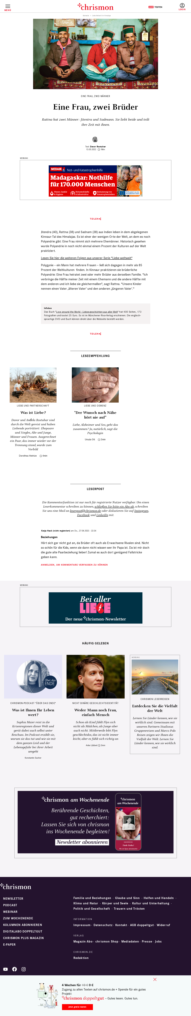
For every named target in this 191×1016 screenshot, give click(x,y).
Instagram (141, 511)
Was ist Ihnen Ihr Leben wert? (33, 713)
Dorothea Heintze (28, 455)
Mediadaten (130, 941)
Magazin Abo (83, 941)
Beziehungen (49, 537)
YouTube (5, 969)
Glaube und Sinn (127, 898)
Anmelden (182, 7)
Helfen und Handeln (159, 898)
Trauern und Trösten (129, 909)
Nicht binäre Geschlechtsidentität (95, 703)
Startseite (86, 16)
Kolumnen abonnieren (22, 925)
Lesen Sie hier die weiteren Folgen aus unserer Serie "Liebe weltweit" (86, 258)
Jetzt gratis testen (77, 1007)
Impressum (82, 925)
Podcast (10, 905)
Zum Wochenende (18, 918)
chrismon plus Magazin (23, 938)
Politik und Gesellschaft (91, 909)
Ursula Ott (90, 439)
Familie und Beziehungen (92, 898)
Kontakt (121, 925)
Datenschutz (103, 925)
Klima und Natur (85, 903)
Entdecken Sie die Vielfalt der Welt (155, 709)
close (154, 979)
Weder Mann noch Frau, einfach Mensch (95, 713)
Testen (155, 7)
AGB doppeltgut (142, 925)
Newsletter (13, 899)
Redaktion (81, 958)
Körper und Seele (115, 903)
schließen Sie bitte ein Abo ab (114, 507)
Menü (7, 10)
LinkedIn (102, 515)
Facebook (83, 515)
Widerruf (163, 925)
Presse (147, 941)
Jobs (158, 941)
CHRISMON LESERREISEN (155, 699)
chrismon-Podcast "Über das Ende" (33, 703)
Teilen (94, 218)
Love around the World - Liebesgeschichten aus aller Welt (87, 311)
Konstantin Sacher (33, 758)
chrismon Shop (107, 941)
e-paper (9, 945)
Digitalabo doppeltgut (22, 931)
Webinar (10, 912)
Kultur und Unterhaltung (151, 903)
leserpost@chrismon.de (85, 511)
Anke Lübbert (91, 745)
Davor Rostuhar (98, 146)
